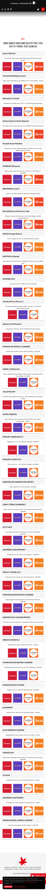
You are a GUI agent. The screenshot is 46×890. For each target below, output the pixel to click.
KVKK (20, 869)
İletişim (16, 869)
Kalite (27, 867)
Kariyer (21, 867)
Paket (31, 867)
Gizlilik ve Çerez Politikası (32, 869)
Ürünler (7, 867)
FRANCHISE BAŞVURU (40, 876)
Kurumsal (14, 867)
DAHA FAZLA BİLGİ (20, 886)
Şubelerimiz (9, 869)
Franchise (37, 867)
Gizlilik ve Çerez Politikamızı (31, 881)
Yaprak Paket (38, 9)
